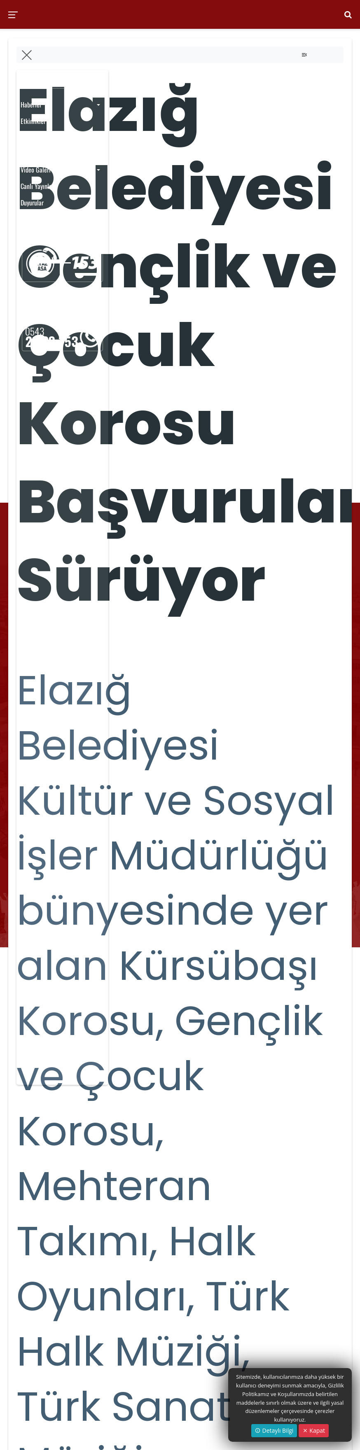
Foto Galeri (34, 154)
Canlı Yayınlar (37, 186)
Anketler (31, 219)
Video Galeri (36, 170)
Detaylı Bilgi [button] (274, 1430)
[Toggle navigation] (304, 55)
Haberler (31, 105)
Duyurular (32, 202)
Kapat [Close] (313, 1430)
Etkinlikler (33, 121)
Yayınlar (30, 137)
